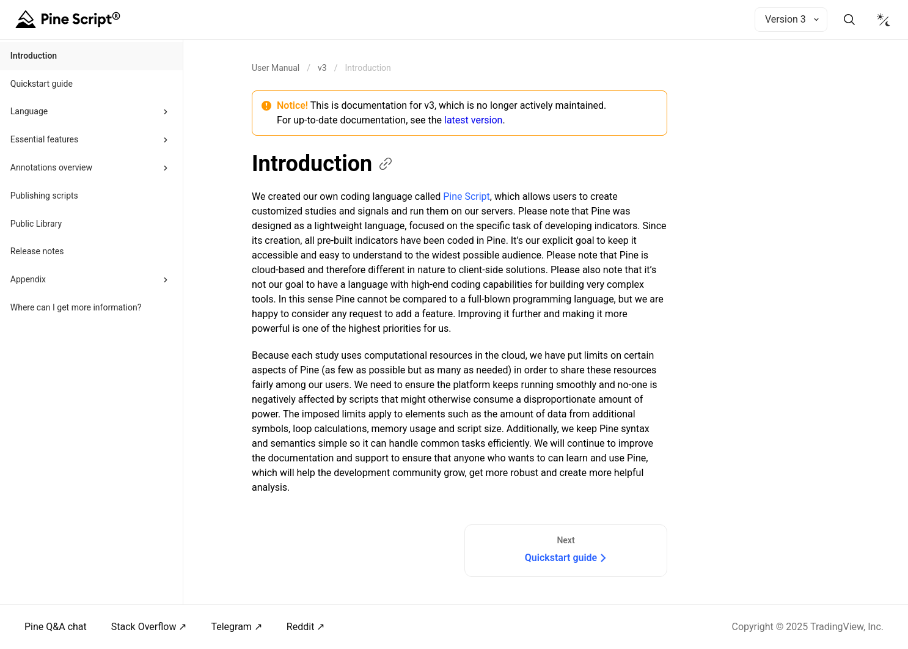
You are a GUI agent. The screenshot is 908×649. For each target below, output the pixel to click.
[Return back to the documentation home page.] (275, 67)
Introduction (33, 56)
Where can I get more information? (76, 307)
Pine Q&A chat (55, 626)
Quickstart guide (41, 84)
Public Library (36, 224)
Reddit (301, 626)
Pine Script (466, 196)
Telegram (231, 626)
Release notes (37, 251)
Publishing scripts (44, 195)
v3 (322, 68)
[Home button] (69, 19)
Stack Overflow (144, 626)
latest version (473, 120)
